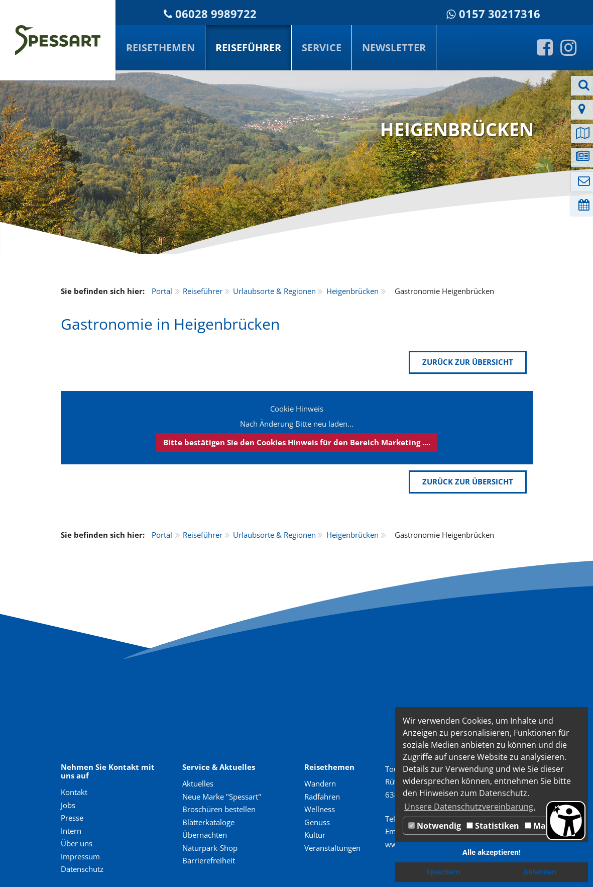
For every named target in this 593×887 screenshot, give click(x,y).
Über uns (76, 843)
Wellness (319, 809)
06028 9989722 (216, 14)
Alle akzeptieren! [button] (491, 852)
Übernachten (204, 835)
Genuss (317, 822)
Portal (162, 291)
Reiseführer (248, 47)
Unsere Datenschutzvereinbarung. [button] (469, 806)
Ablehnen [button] (539, 871)
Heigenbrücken (352, 291)
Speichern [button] (443, 871)
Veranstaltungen (332, 848)
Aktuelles (197, 783)
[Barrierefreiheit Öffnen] (565, 820)
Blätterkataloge (208, 822)
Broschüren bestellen (219, 809)
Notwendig (434, 825)
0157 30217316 (499, 14)
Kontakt (74, 792)
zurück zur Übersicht (467, 362)
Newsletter (394, 47)
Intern (71, 831)
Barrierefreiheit (208, 860)
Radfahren (322, 797)
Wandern (320, 783)
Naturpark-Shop (210, 848)
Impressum (80, 856)
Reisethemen (160, 47)
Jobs (68, 805)
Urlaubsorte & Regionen (274, 291)
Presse (72, 818)
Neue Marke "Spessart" (221, 797)
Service (321, 47)
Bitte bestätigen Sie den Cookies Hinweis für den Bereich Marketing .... (296, 442)
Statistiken (492, 825)
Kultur (314, 835)
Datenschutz (82, 869)
